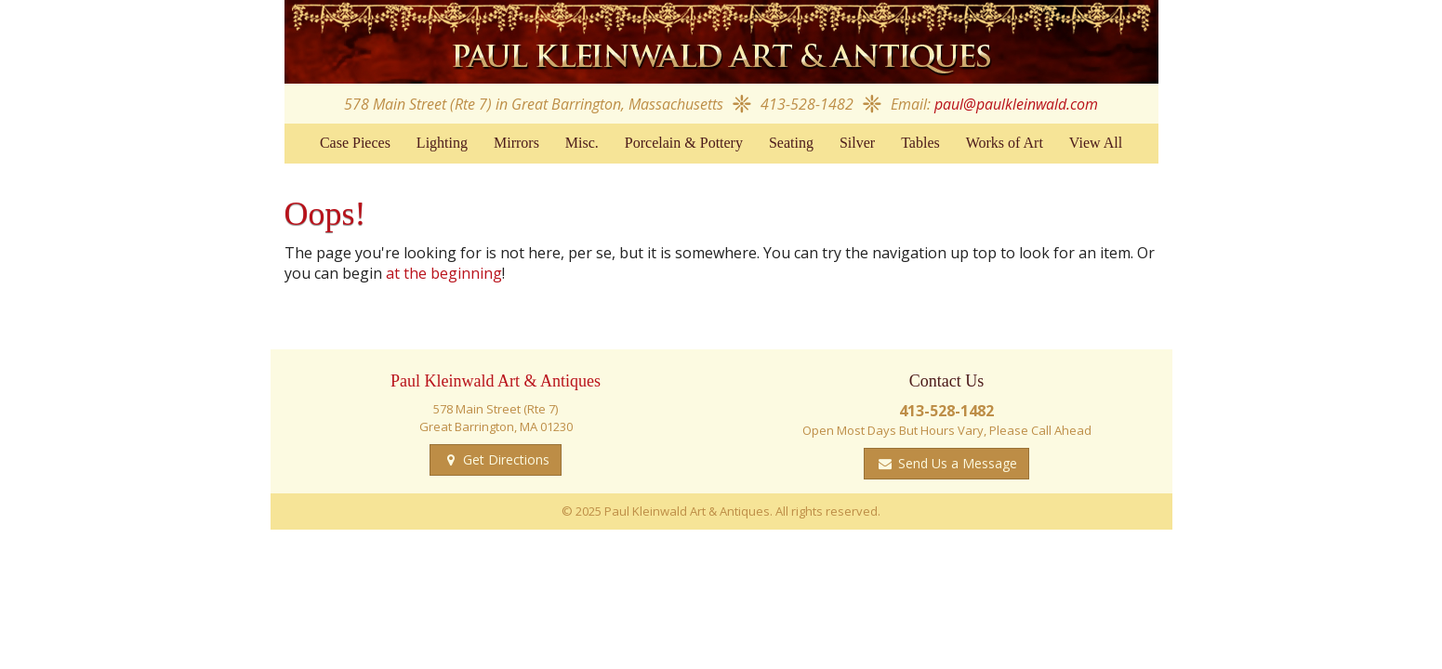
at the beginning (444, 273)
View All (1095, 143)
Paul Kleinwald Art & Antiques (721, 42)
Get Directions (504, 459)
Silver (857, 143)
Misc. (582, 143)
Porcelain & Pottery (684, 143)
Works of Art (1004, 143)
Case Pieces (355, 143)
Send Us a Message (955, 463)
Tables (920, 143)
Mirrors (516, 143)
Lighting (442, 143)
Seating (791, 143)
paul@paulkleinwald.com (1016, 104)
